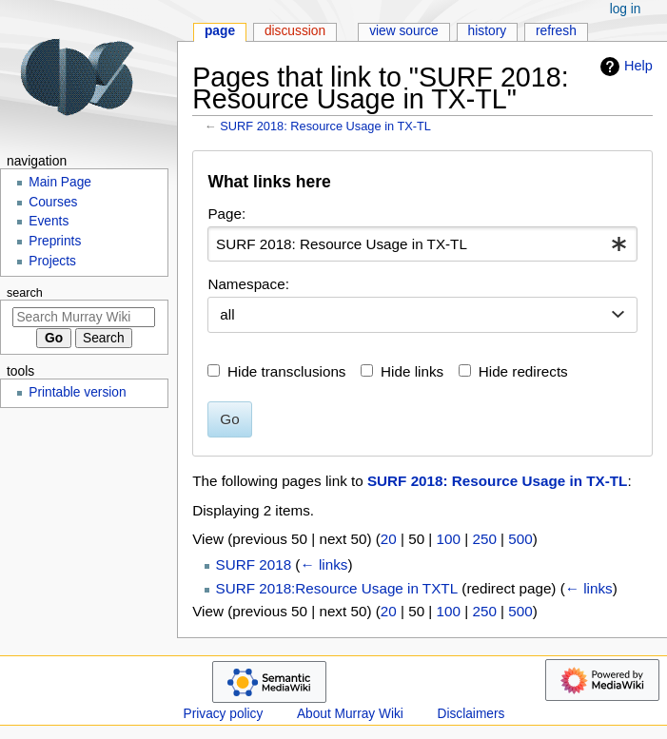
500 (520, 539)
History (487, 31)
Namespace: (248, 284)
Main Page (60, 182)
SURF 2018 (254, 564)
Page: (226, 213)
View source (404, 31)
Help (624, 66)
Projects (52, 261)
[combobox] (422, 244)
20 (389, 539)
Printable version (77, 392)
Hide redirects (523, 371)
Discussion (295, 31)
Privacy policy (224, 714)
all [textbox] (227, 314)
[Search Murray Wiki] (83, 317)
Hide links (412, 371)
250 (484, 539)
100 (449, 539)
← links (323, 564)
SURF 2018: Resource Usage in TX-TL (325, 126)
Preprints (55, 241)
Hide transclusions (286, 371)
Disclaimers (471, 714)
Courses (53, 202)
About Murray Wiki (350, 714)
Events (49, 221)
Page (220, 31)
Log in (625, 9)
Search (25, 293)
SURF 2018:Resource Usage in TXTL (337, 588)
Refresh (556, 31)
